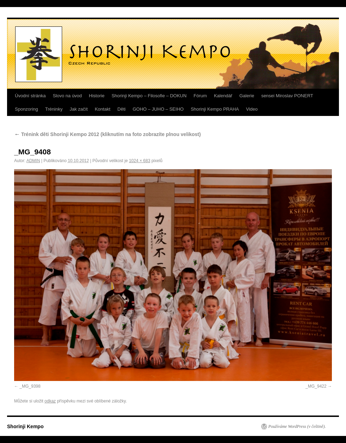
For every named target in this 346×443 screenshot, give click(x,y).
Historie (97, 95)
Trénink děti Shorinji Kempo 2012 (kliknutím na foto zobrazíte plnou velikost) (107, 134)
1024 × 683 (139, 160)
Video (252, 109)
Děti (122, 109)
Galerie (246, 95)
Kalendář (223, 95)
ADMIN (33, 160)
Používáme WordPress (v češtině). (297, 426)
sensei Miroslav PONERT (287, 95)
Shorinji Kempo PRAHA (215, 109)
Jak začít (79, 109)
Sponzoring (26, 109)
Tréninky (53, 109)
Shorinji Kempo (25, 426)
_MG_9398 (29, 386)
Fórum (200, 95)
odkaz (50, 401)
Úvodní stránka (30, 95)
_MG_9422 (315, 386)
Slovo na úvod (67, 95)
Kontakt (102, 109)
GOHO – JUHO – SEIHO (158, 109)
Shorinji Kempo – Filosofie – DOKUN (149, 95)
